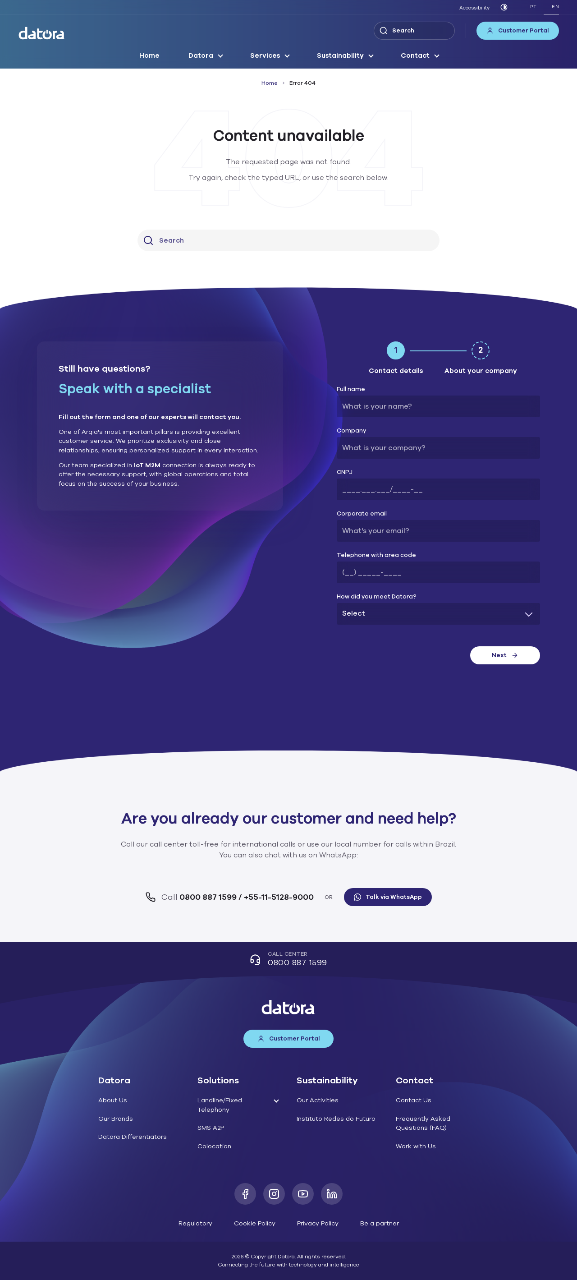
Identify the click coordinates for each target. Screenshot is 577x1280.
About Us (112, 1100)
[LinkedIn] (332, 1194)
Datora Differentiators (132, 1137)
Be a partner (379, 1223)
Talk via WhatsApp (388, 897)
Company (351, 431)
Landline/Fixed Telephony (219, 1105)
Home (149, 55)
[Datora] (42, 33)
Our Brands (115, 1118)
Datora (200, 55)
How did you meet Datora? (377, 597)
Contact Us (413, 1100)
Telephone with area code (376, 555)
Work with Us (416, 1146)
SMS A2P (210, 1127)
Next (505, 655)
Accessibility (474, 8)
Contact (415, 55)
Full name (351, 389)
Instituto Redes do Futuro (336, 1118)
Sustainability (340, 55)
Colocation (214, 1146)
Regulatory (195, 1223)
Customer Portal (517, 31)
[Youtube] (303, 1194)
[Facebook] (245, 1194)
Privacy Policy (318, 1223)
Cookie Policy (254, 1223)
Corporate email (362, 514)
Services (265, 55)
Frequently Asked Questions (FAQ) (423, 1123)
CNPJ (345, 472)
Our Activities (318, 1100)
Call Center (288, 960)
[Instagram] (274, 1194)
